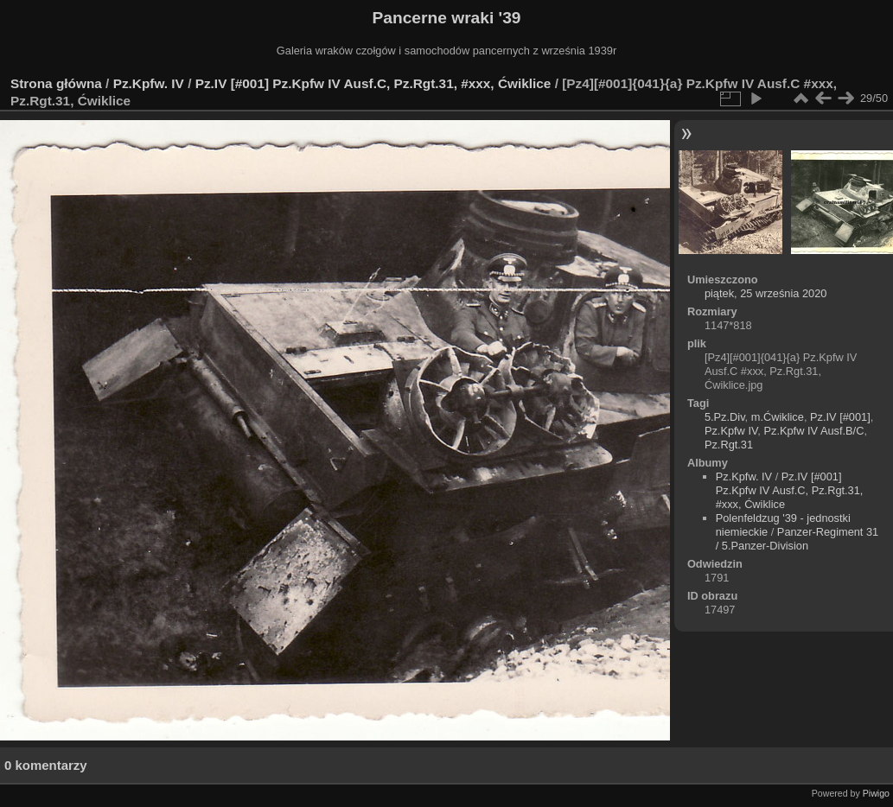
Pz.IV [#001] (840, 416)
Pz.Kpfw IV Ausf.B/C (813, 430)
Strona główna (56, 83)
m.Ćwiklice (777, 416)
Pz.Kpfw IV (731, 430)
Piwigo (876, 793)
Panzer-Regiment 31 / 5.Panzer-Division (797, 538)
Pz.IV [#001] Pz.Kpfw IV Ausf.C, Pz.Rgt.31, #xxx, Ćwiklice (373, 83)
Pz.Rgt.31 (729, 444)
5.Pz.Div (725, 416)
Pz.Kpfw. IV (148, 83)
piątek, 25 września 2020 (766, 293)
